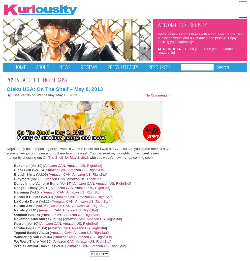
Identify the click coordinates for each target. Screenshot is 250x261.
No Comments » (158, 95)
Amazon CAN (54, 166)
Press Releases (122, 67)
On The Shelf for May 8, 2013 (66, 157)
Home (20, 67)
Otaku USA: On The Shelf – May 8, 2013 (55, 89)
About (42, 67)
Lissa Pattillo (21, 95)
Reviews (89, 67)
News (65, 67)
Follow (99, 254)
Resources (159, 67)
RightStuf (94, 166)
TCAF (117, 149)
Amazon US (76, 166)
